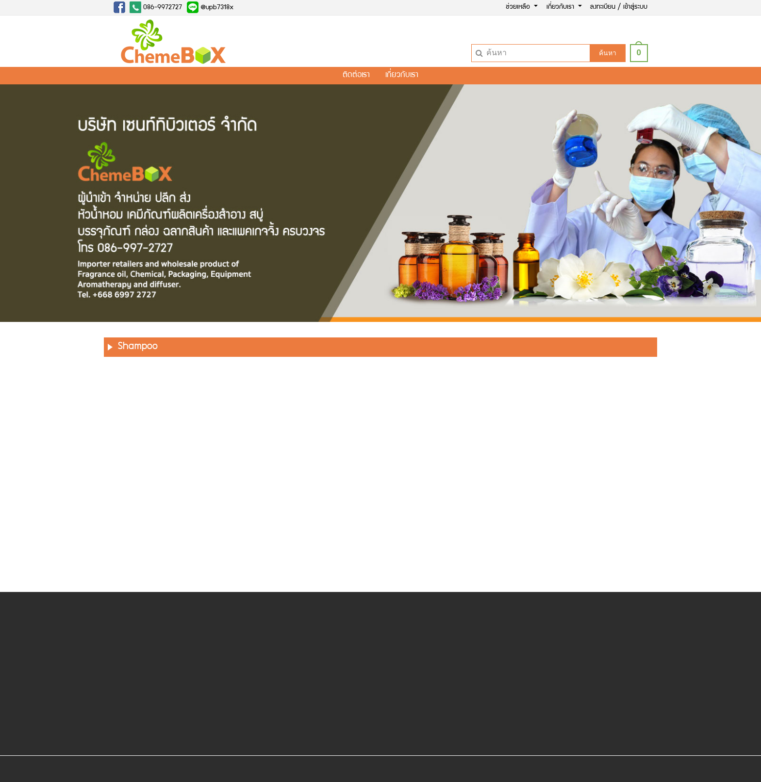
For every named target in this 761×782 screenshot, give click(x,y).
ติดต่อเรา (356, 75)
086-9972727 (156, 7)
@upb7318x (210, 7)
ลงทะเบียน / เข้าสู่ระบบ (618, 7)
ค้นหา (607, 53)
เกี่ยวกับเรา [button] (561, 7)
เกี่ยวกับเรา (401, 75)
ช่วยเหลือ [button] (519, 7)
